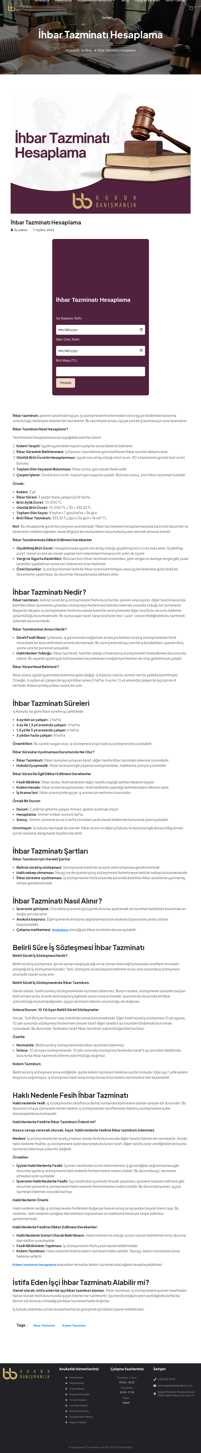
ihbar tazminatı (44, 1325)
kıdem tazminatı (74, 1325)
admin (22, 230)
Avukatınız (59, 930)
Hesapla (65, 382)
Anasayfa (72, 50)
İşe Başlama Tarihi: (69, 318)
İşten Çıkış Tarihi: (68, 339)
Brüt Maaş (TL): (67, 360)
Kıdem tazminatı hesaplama (34, 1265)
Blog (88, 50)
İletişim (107, 17)
